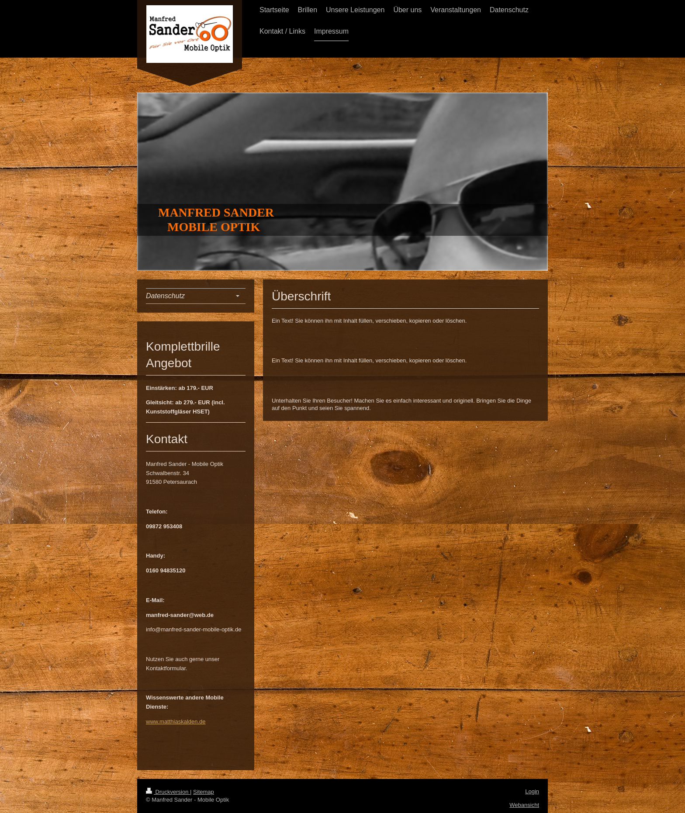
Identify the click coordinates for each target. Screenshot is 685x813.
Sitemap (203, 792)
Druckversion (168, 792)
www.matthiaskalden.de (176, 721)
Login (532, 791)
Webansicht (524, 805)
